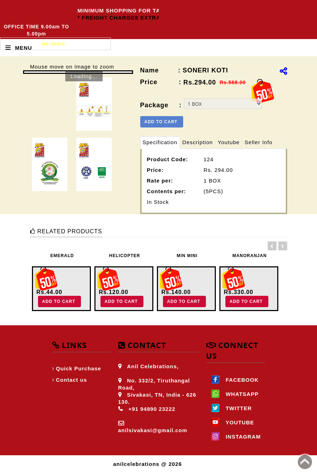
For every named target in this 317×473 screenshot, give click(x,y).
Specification (160, 142)
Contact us (71, 380)
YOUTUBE (230, 422)
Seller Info (259, 142)
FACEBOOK (232, 380)
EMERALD (62, 255)
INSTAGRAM (233, 437)
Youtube (229, 142)
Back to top (305, 462)
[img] (283, 71)
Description (197, 142)
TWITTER (229, 408)
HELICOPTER (124, 255)
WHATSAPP (232, 394)
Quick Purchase (78, 368)
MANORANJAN (250, 255)
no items (53, 43)
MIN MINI (187, 255)
